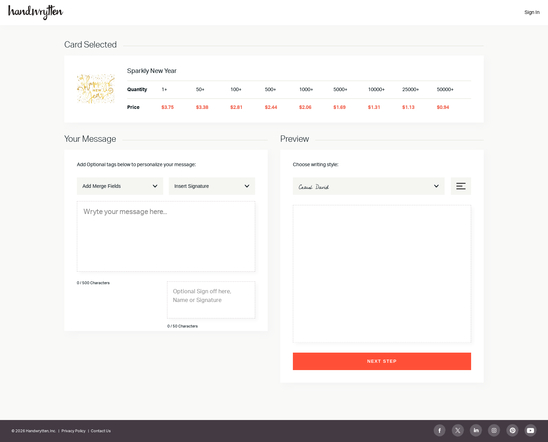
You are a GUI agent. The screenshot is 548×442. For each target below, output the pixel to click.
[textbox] (166, 211)
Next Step (382, 361)
